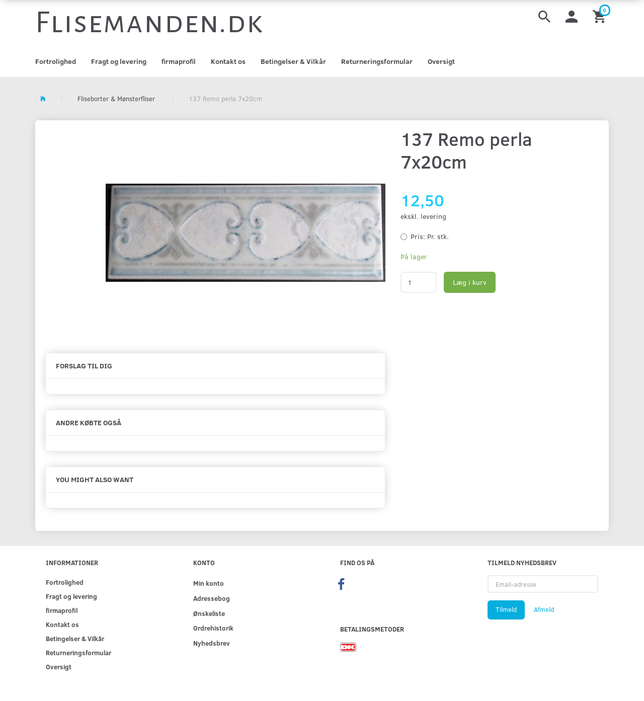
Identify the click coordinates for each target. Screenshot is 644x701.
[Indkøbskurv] (600, 16)
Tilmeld (506, 609)
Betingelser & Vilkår (293, 61)
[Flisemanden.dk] (149, 23)
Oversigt (441, 61)
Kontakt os (228, 61)
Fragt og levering (118, 61)
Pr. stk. (430, 236)
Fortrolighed (55, 61)
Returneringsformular (377, 61)
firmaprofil (179, 61)
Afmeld (544, 609)
